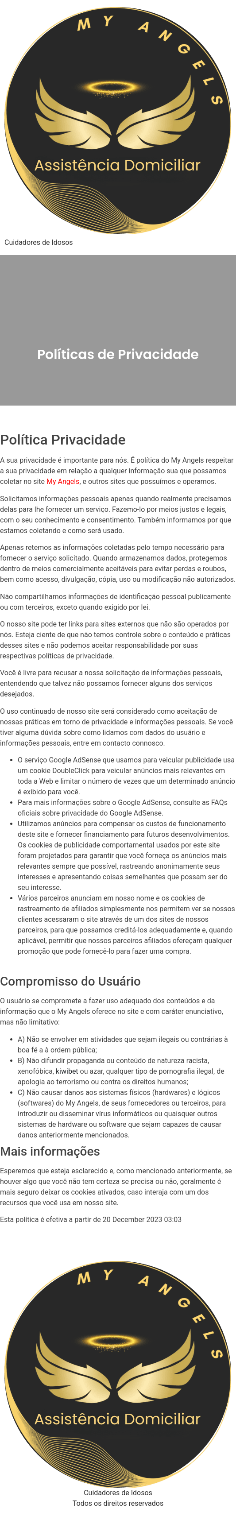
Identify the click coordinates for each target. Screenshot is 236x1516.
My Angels (62, 481)
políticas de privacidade (75, 656)
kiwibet (67, 1071)
